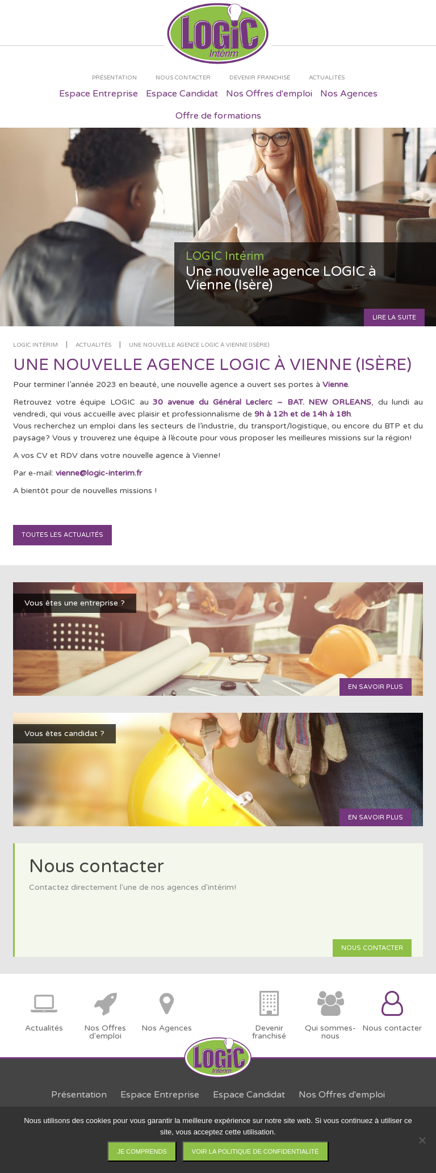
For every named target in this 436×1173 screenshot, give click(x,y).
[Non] (421, 1140)
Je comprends (141, 1151)
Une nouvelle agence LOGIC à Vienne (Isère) (199, 345)
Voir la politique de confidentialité (255, 1151)
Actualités (93, 345)
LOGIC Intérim (35, 345)
